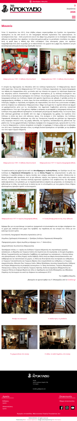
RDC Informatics (56, 419)
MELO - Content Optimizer (30, 419)
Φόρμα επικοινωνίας (67, 401)
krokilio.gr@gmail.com (39, 389)
